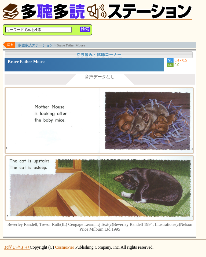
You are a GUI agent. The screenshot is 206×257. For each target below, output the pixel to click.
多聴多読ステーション (35, 45)
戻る (10, 44)
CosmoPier (64, 247)
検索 (85, 29)
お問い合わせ (17, 247)
